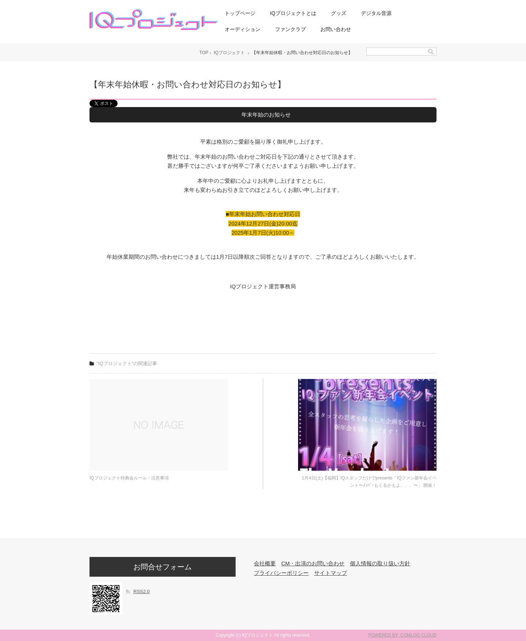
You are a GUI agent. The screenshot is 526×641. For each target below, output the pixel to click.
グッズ (338, 13)
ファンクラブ (290, 29)
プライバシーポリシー (281, 573)
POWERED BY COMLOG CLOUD (403, 635)
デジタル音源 (376, 13)
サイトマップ (330, 573)
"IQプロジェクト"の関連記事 (127, 363)
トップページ (240, 13)
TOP (203, 52)
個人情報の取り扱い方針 (380, 563)
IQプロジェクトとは (293, 13)
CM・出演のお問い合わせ (312, 563)
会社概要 (265, 563)
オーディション (242, 29)
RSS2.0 (141, 591)
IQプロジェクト (229, 52)
